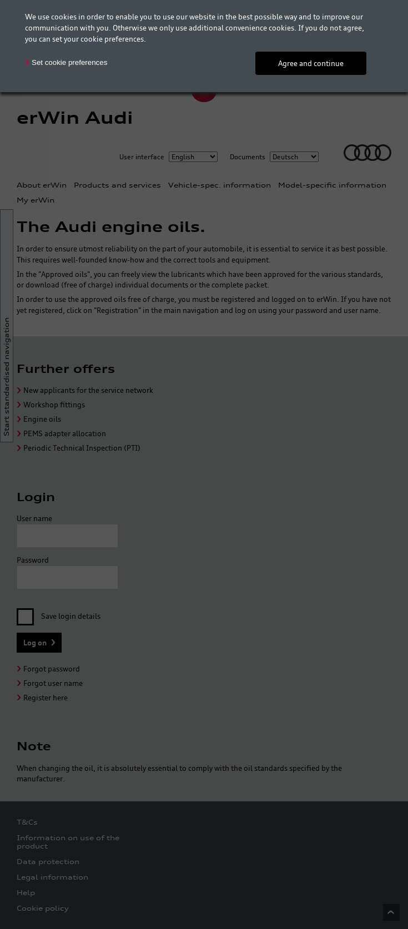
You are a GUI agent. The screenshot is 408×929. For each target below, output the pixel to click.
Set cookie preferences (69, 62)
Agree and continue (311, 63)
